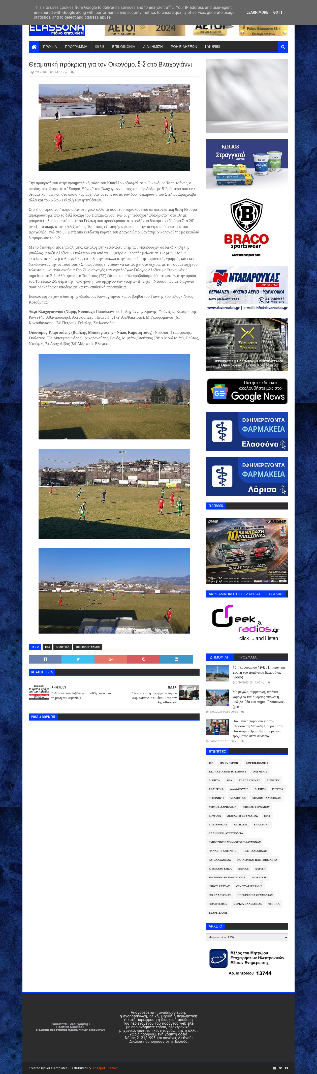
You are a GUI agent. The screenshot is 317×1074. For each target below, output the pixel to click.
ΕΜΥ (267, 815)
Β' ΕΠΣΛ (260, 789)
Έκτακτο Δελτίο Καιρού (227, 771)
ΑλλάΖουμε (239, 789)
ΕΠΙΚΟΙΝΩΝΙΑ (123, 46)
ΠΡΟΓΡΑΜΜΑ (76, 46)
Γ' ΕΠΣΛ (277, 789)
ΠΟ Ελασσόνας (220, 895)
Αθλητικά (63, 647)
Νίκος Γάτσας (219, 886)
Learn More (257, 12)
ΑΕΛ (229, 780)
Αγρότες (273, 780)
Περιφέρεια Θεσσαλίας (255, 895)
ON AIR (99, 46)
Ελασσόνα (262, 824)
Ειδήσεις (241, 824)
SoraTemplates (56, 1068)
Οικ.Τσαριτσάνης (88, 647)
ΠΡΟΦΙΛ (50, 46)
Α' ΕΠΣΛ (214, 780)
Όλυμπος (260, 771)
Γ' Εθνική (216, 798)
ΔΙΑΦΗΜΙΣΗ (153, 46)
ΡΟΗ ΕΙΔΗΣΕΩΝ (184, 46)
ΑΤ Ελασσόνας (249, 780)
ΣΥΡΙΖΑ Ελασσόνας (247, 904)
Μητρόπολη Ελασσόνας (227, 877)
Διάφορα (215, 815)
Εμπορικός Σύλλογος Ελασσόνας (235, 842)
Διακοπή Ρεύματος (242, 815)
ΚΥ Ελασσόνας (220, 859)
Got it (278, 12)
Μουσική (259, 877)
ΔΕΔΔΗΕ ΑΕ (238, 798)
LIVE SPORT (212, 46)
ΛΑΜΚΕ (243, 868)
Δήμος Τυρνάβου (256, 807)
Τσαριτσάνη (218, 912)
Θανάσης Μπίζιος (222, 851)
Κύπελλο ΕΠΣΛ (220, 868)
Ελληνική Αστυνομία (226, 833)
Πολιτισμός (218, 904)
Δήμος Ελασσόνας (266, 798)
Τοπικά (274, 904)
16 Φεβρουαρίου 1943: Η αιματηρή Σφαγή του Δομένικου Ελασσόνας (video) (259, 672)
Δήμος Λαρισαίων (223, 807)
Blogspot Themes (104, 1068)
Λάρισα (260, 868)
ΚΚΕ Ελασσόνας (255, 851)
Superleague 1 (257, 762)
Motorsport (229, 762)
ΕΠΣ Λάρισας (218, 824)
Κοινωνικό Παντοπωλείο (257, 859)
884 (47, 647)
